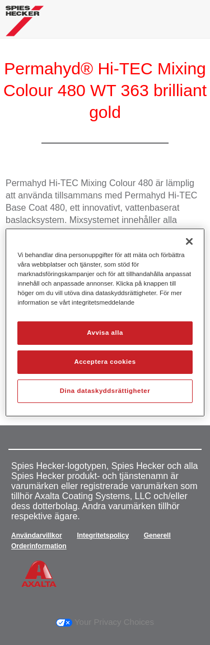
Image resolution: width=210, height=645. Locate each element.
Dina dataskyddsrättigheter (105, 390)
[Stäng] (189, 241)
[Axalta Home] (25, 25)
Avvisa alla (105, 332)
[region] (104, 322)
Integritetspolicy (103, 535)
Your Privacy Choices (105, 622)
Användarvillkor (36, 535)
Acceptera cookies (105, 361)
